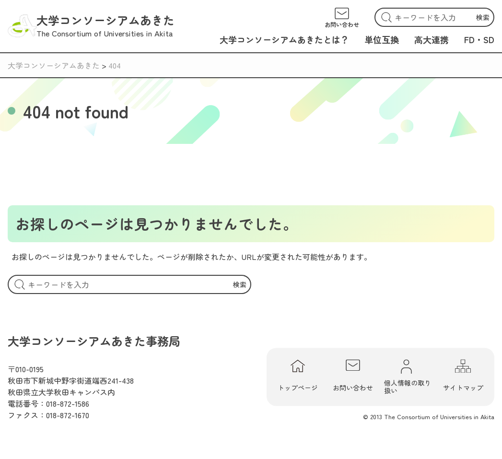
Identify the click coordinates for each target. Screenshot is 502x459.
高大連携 (431, 39)
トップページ (298, 376)
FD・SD (479, 39)
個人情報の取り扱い (407, 377)
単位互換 (381, 39)
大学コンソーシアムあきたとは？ (284, 39)
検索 (483, 17)
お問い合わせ (353, 376)
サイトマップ (463, 376)
